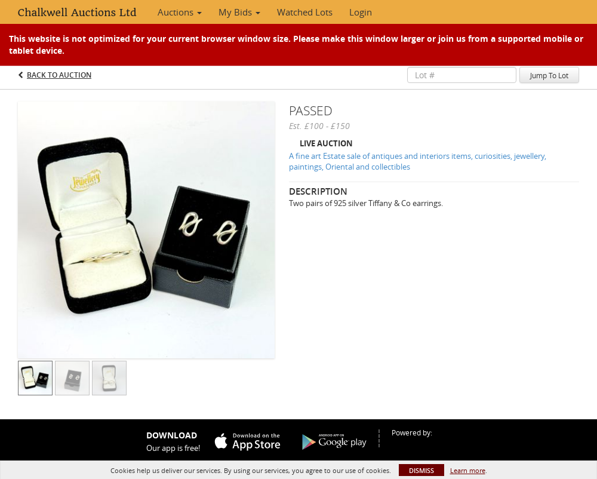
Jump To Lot (549, 75)
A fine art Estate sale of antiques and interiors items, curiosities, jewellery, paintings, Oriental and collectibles (417, 162)
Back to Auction (59, 75)
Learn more (467, 470)
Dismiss (421, 470)
